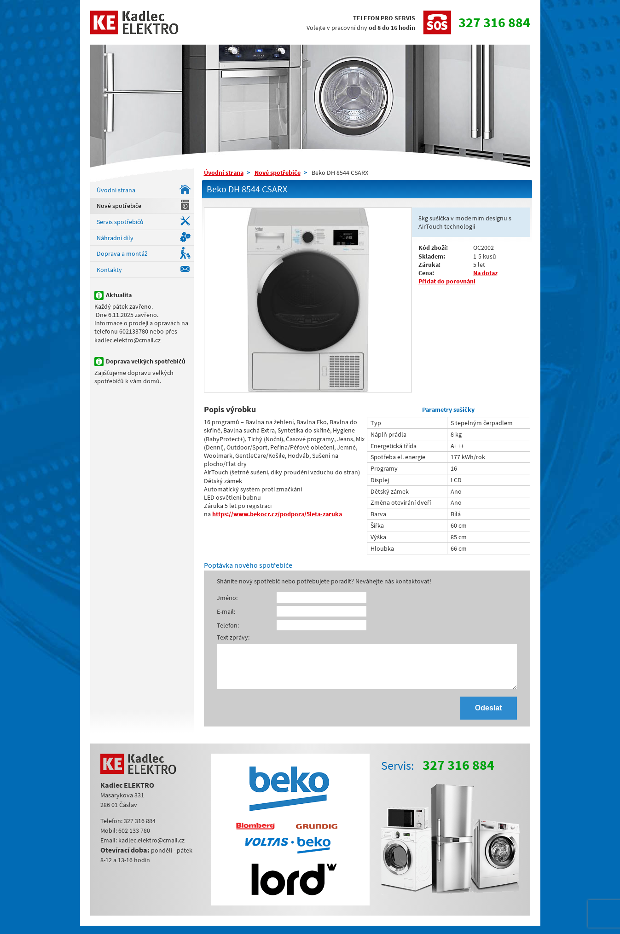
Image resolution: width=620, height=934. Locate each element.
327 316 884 (494, 22)
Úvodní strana (116, 190)
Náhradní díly (115, 238)
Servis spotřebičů (120, 222)
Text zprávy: (233, 637)
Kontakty (109, 269)
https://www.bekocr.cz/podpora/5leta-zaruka (277, 514)
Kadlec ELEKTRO (134, 22)
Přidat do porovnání (446, 281)
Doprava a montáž (122, 253)
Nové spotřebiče (119, 206)
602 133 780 (134, 839)
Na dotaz (485, 273)
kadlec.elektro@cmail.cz (151, 848)
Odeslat (488, 716)
